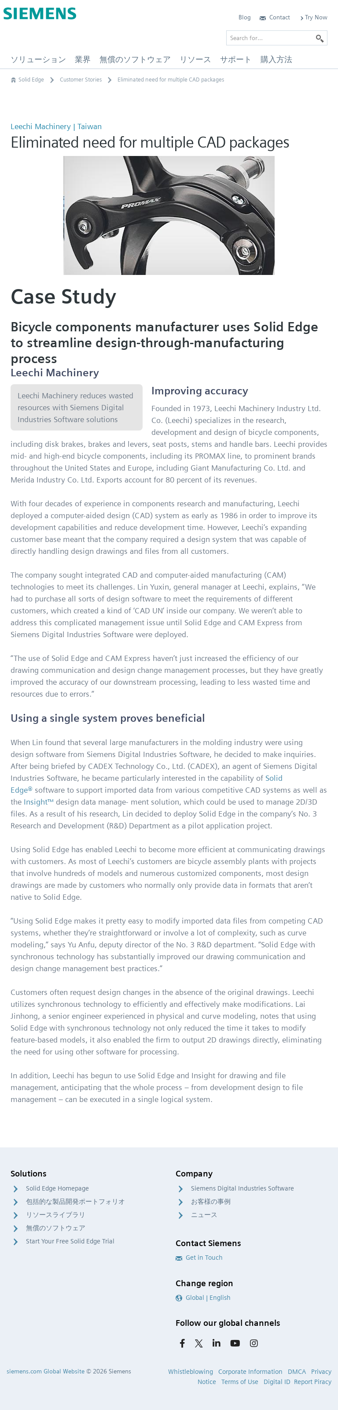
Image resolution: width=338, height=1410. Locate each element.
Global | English (203, 1298)
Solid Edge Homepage (57, 1188)
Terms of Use (239, 1382)
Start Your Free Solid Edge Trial (70, 1241)
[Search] (320, 38)
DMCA (297, 1372)
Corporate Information (250, 1372)
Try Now (313, 17)
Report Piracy (312, 1382)
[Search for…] (276, 37)
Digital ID (277, 1382)
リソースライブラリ (55, 1215)
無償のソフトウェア (55, 1228)
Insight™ (39, 801)
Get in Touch (199, 1258)
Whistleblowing (190, 1372)
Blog (245, 17)
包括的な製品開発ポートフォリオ (75, 1202)
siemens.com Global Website (45, 1371)
